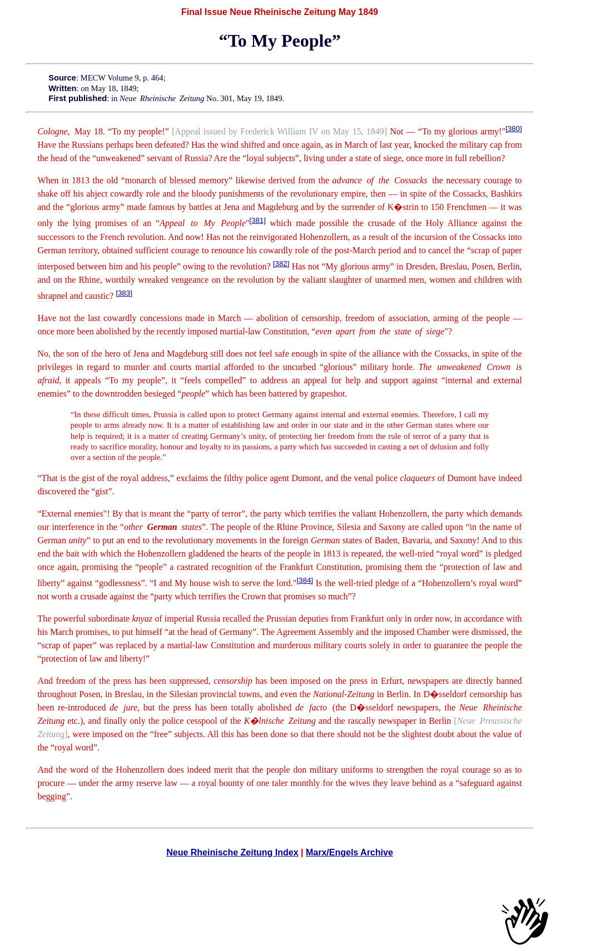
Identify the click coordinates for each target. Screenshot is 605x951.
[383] (124, 293)
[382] (281, 263)
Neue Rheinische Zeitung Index (232, 852)
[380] (513, 128)
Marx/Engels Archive (349, 852)
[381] (257, 220)
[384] (304, 580)
